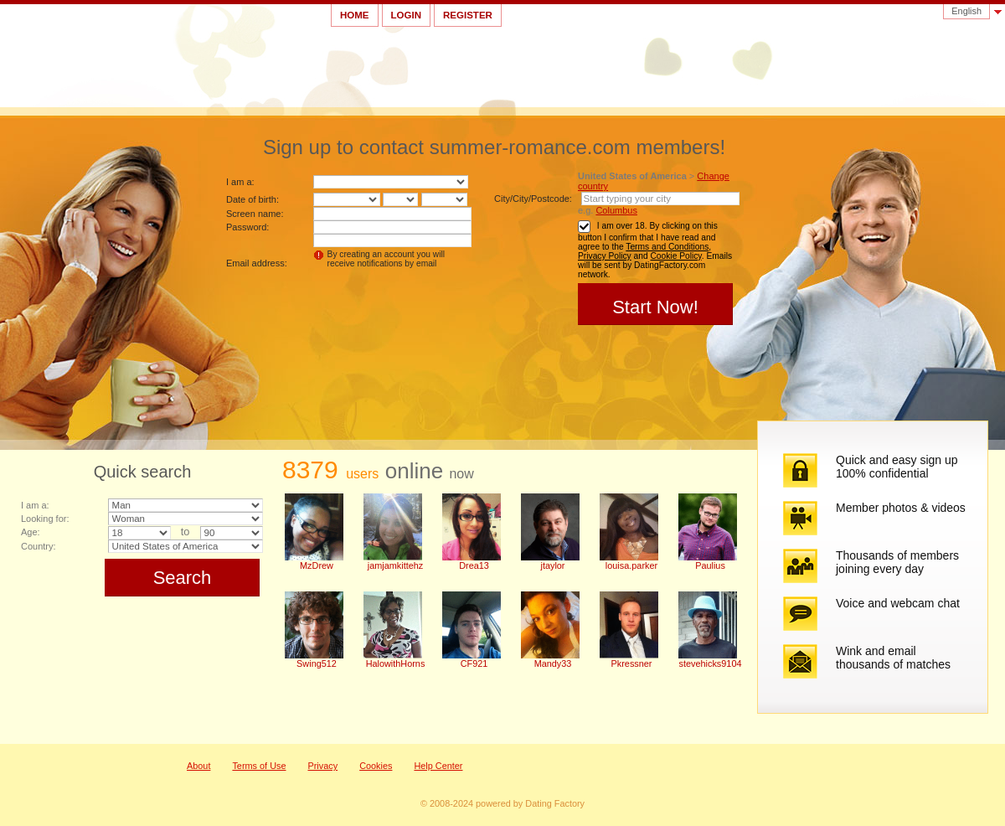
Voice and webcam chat (898, 603)
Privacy (322, 766)
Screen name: (254, 214)
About (198, 766)
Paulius (710, 565)
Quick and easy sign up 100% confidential (897, 466)
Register (467, 15)
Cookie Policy (675, 256)
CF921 (474, 663)
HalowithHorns (395, 663)
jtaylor (552, 565)
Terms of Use (259, 766)
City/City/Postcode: (533, 199)
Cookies (375, 766)
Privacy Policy (604, 256)
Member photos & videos (901, 507)
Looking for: (45, 519)
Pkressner (631, 663)
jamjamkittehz (395, 565)
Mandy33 (553, 663)
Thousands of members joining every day (897, 562)
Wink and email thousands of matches (893, 657)
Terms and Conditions (667, 246)
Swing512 (316, 663)
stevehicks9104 (710, 663)
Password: (247, 227)
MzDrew (316, 565)
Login (406, 15)
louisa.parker (631, 565)
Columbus (616, 210)
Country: (38, 546)
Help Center (438, 766)
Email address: (256, 263)
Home (354, 15)
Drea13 (474, 565)
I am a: (240, 182)
